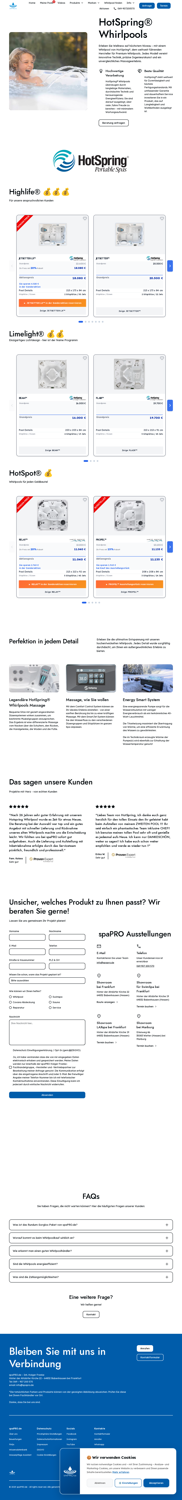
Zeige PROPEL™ (129, 592)
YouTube (71, 1444)
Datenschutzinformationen (49, 1439)
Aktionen (104, 8)
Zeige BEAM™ (52, 450)
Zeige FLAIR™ (129, 450)
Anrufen (145, 1348)
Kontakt (91, 1314)
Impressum (42, 1444)
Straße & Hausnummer (21, 960)
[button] (76, 3)
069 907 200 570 (145, 966)
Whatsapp (99, 1444)
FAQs (11, 1444)
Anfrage (147, 5)
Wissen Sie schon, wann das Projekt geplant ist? (35, 974)
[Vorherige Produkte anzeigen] (12, 266)
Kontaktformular (150, 1357)
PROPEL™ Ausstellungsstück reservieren (129, 584)
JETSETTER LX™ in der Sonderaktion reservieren (52, 302)
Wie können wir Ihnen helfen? (25, 991)
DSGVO (40, 1449)
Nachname (55, 931)
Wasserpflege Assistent (20, 1455)
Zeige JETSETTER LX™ (52, 310)
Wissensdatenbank (18, 1449)
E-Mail (12, 945)
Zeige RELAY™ (52, 592)
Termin (164, 5)
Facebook (71, 1434)
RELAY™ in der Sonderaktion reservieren (52, 584)
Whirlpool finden (113, 2)
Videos (61, 2)
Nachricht (14, 1016)
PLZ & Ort (54, 960)
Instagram (72, 1439)
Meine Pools (46, 2)
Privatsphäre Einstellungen (49, 1434)
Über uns (13, 1434)
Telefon (53, 945)
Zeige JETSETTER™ (129, 311)
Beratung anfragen (113, 122)
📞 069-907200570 (124, 8)
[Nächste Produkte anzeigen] (170, 266)
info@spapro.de (105, 962)
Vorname (14, 931)
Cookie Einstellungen (46, 1455)
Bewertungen (15, 1439)
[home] (13, 5)
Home (32, 2)
